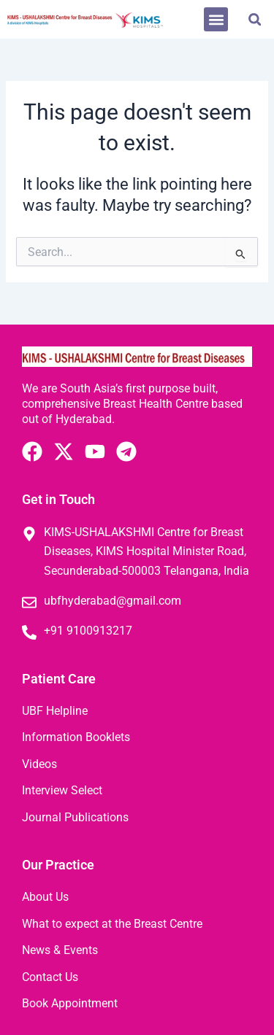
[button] (216, 19)
